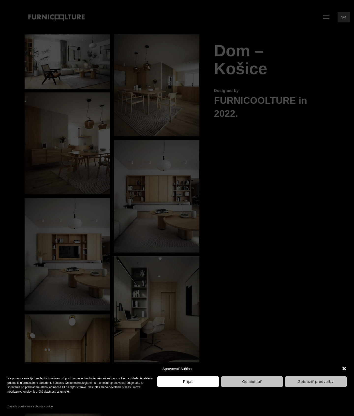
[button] (344, 368)
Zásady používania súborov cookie (30, 406)
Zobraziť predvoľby (316, 381)
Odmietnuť (252, 381)
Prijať (188, 381)
